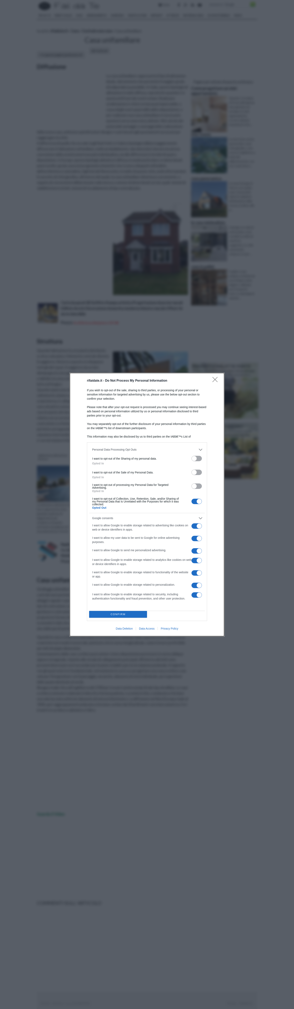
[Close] (216, 381)
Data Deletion (124, 628)
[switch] (196, 458)
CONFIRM (118, 614)
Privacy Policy (169, 628)
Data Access (147, 628)
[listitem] (147, 450)
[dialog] (147, 504)
